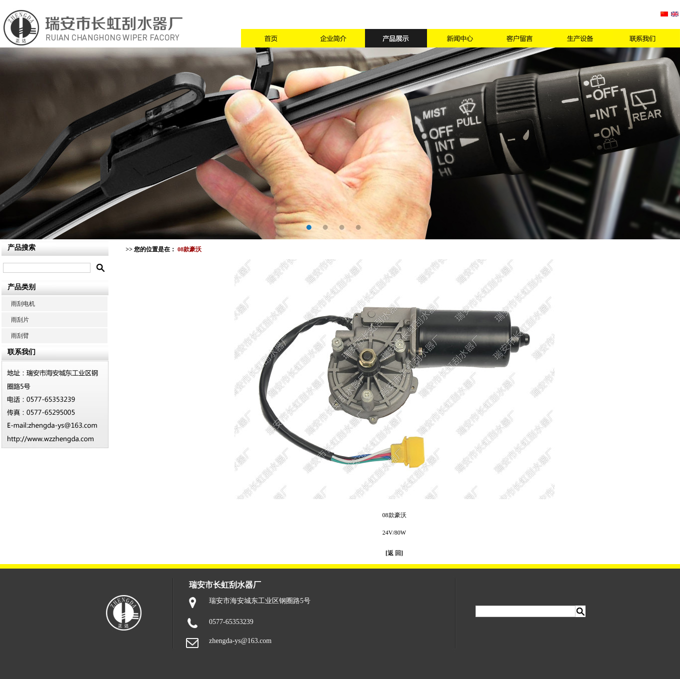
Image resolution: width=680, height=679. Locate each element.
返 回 (394, 553)
